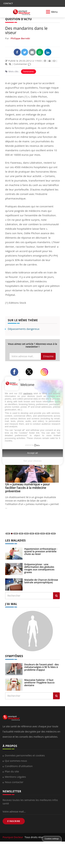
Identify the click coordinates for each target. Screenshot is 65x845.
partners (27, 393)
